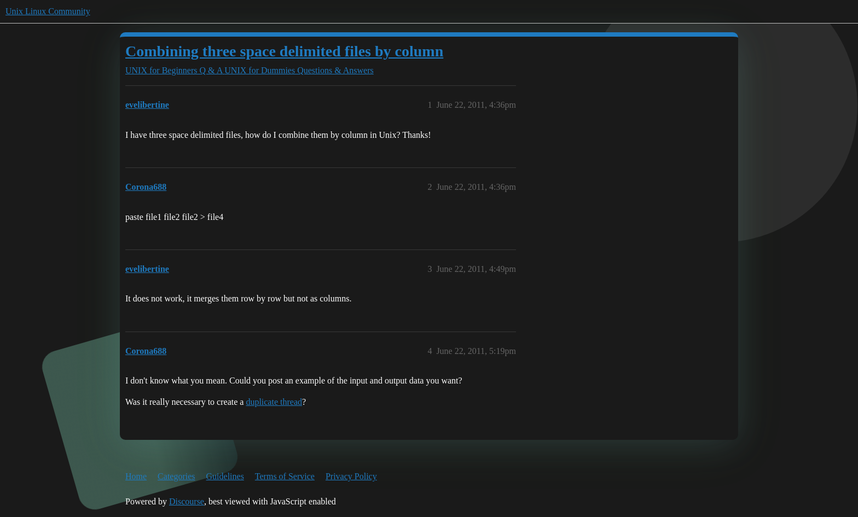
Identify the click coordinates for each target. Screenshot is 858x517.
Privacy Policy (351, 476)
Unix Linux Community (47, 11)
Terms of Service (285, 476)
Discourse (186, 501)
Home (136, 476)
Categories (176, 476)
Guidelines (225, 476)
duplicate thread (274, 401)
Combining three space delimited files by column (284, 51)
